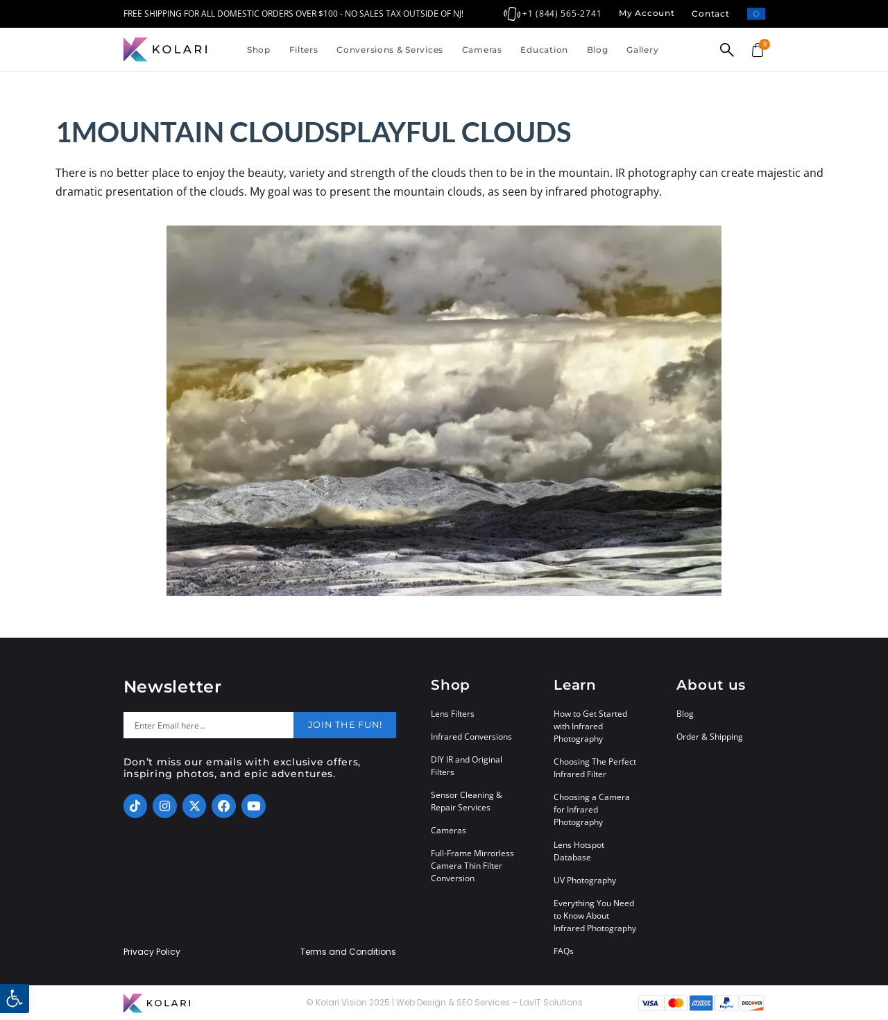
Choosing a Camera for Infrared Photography (592, 809)
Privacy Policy (151, 952)
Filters (303, 49)
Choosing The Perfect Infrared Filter (595, 768)
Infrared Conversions (471, 736)
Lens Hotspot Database (579, 851)
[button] (14, 998)
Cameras (482, 49)
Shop (259, 49)
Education (543, 49)
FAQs (564, 951)
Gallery (642, 49)
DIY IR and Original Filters (466, 766)
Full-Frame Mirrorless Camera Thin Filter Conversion (472, 865)
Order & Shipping (709, 736)
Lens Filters (453, 714)
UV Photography (585, 880)
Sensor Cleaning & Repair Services (466, 801)
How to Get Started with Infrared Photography (590, 726)
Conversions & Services (389, 49)
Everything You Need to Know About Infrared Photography (595, 915)
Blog (597, 49)
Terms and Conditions (348, 952)
